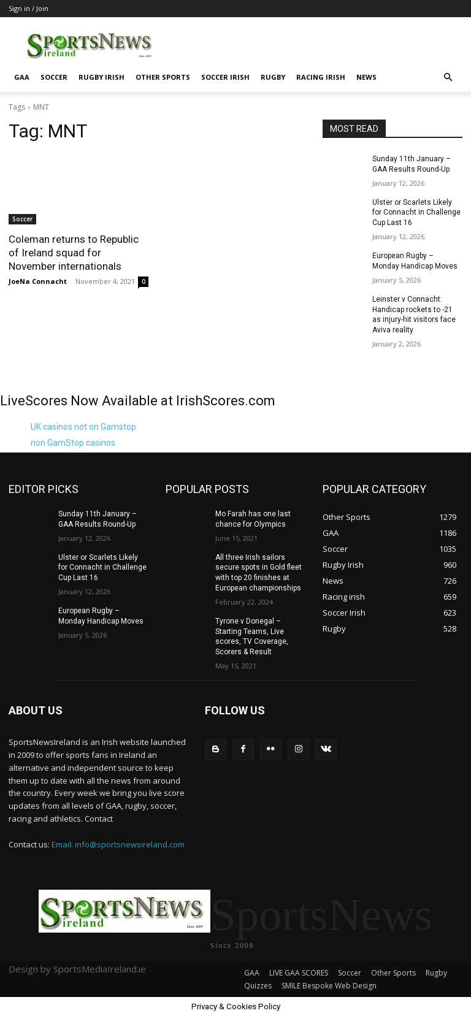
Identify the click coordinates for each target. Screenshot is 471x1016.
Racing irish (320, 77)
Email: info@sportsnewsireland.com (118, 843)
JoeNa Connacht (38, 281)
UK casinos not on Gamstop (83, 427)
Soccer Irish (225, 77)
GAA (21, 77)
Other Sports (163, 77)
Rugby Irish (101, 77)
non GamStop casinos (73, 443)
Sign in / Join (28, 8)
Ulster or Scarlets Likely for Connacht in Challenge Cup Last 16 (416, 212)
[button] (447, 77)
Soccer (53, 77)
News (366, 77)
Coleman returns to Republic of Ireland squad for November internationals (74, 252)
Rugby (273, 77)
